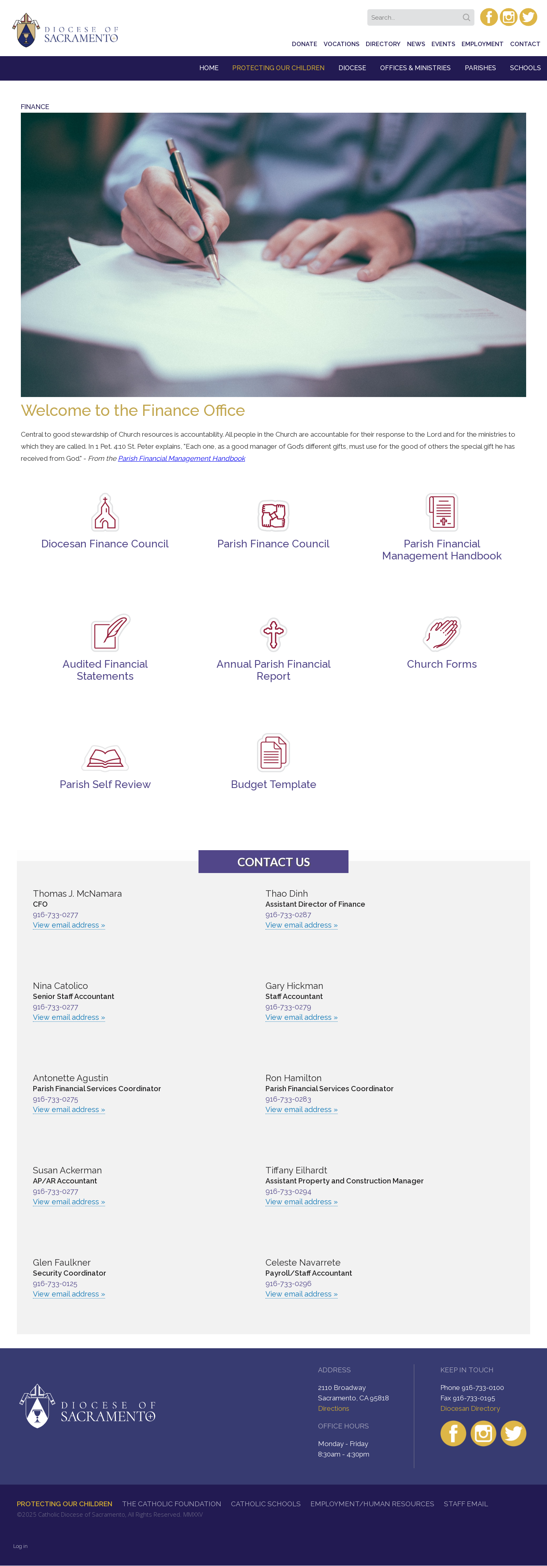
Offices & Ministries (415, 68)
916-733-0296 (288, 1283)
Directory (383, 44)
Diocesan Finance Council (105, 544)
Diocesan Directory (470, 1408)
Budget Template (273, 784)
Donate (304, 44)
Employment (483, 44)
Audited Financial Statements (105, 670)
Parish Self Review (105, 784)
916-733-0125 (55, 1283)
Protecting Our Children (278, 68)
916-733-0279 (288, 1007)
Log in (20, 1546)
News (416, 44)
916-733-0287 (288, 914)
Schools (525, 68)
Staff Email (466, 1504)
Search (468, 14)
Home (209, 68)
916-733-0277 (55, 914)
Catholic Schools (266, 1504)
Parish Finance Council (273, 544)
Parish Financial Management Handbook (181, 458)
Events (443, 44)
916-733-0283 (288, 1099)
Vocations (341, 44)
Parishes (480, 68)
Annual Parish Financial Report (274, 670)
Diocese (352, 68)
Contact (525, 44)
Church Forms (442, 664)
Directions (333, 1408)
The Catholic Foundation (171, 1504)
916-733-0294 (288, 1191)
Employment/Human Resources (372, 1504)
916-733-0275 (55, 1099)
